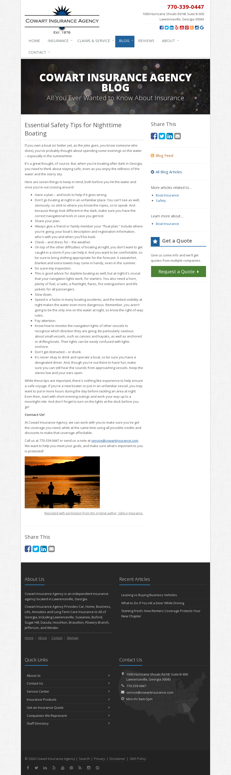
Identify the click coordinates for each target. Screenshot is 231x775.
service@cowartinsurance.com (114, 440)
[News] (192, 27)
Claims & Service (94, 40)
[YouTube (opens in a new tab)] (182, 27)
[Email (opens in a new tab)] (51, 549)
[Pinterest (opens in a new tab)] (187, 27)
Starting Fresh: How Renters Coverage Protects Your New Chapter (160, 613)
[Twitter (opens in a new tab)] (166, 27)
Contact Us (68, 683)
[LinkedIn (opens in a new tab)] (172, 27)
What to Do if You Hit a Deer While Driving (152, 603)
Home (34, 40)
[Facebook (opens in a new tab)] (161, 27)
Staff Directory (68, 723)
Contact (38, 52)
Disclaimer (117, 758)
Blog (125, 40)
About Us (68, 675)
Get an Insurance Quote (68, 707)
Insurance (59, 40)
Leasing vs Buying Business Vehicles (149, 595)
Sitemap (72, 638)
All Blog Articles (166, 171)
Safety (161, 200)
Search (84, 758)
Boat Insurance (167, 195)
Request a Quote (179, 271)
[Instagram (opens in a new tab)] (197, 27)
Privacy (99, 758)
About (169, 40)
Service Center (68, 691)
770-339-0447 (136, 686)
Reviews (146, 40)
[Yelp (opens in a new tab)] (177, 27)
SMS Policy (138, 758)
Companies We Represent (68, 715)
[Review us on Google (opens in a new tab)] (202, 27)
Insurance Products (68, 699)
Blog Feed (162, 155)
